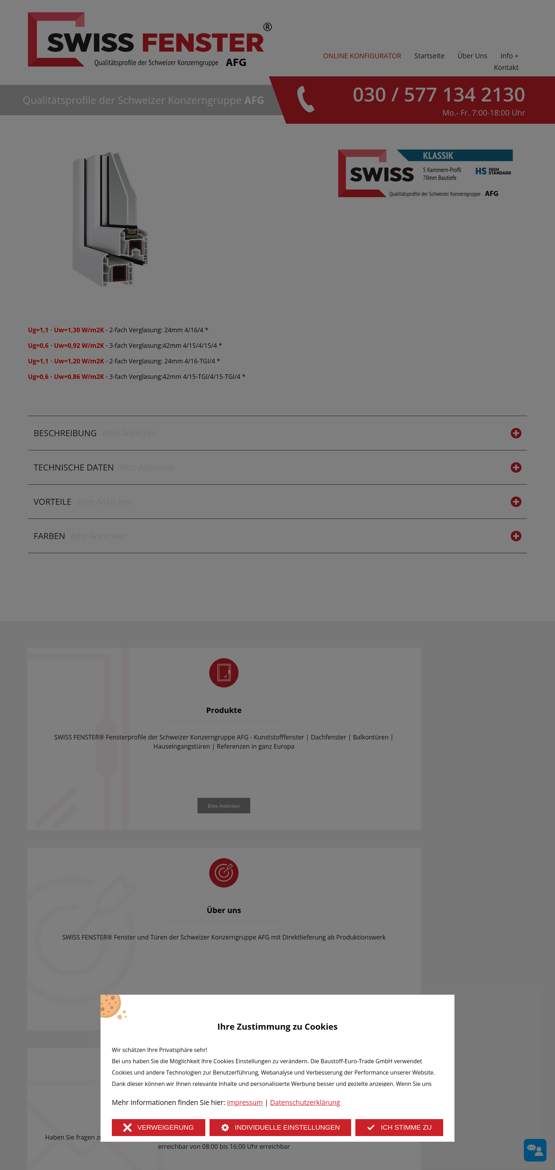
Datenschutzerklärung (305, 1102)
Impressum (245, 1102)
